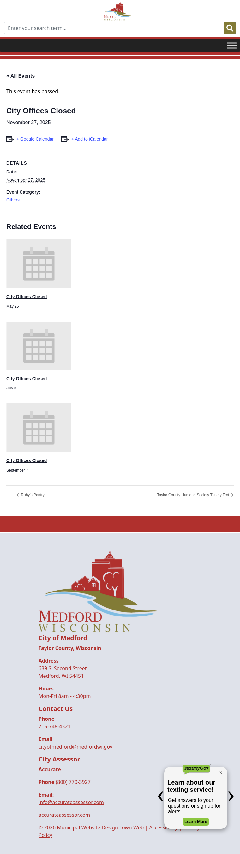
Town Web (131, 827)
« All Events (20, 76)
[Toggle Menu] (232, 45)
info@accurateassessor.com (71, 802)
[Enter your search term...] (114, 28)
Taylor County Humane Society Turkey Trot (193, 495)
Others (13, 199)
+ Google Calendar (35, 138)
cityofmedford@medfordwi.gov (75, 746)
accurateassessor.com (64, 814)
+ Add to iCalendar (89, 138)
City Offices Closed (26, 296)
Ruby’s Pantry (32, 495)
